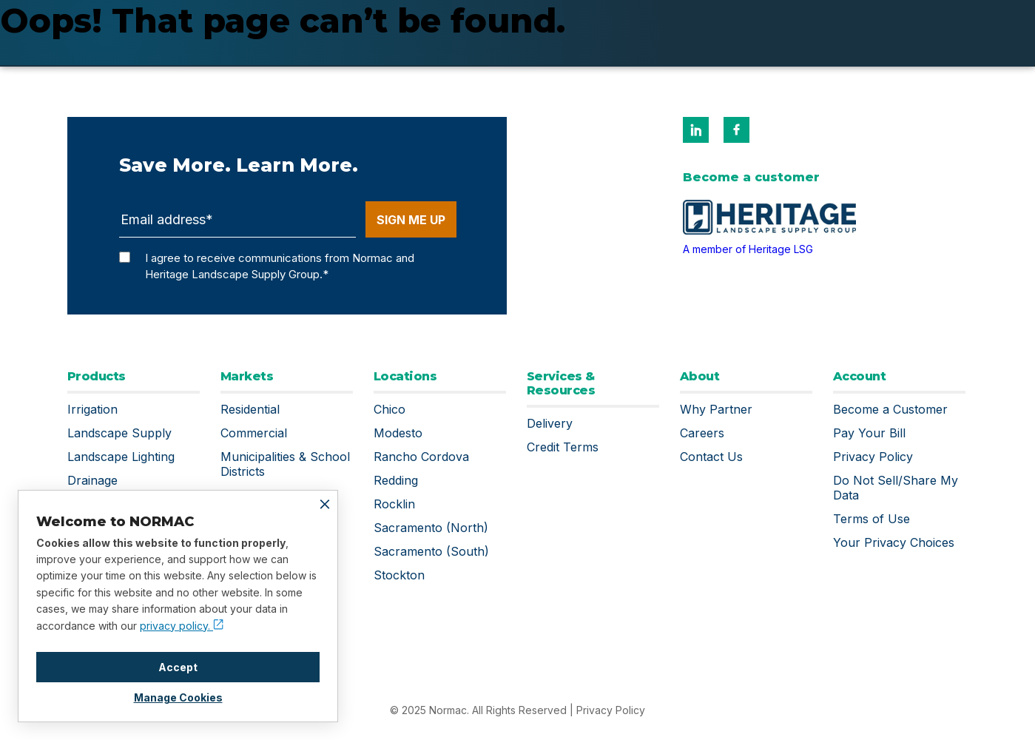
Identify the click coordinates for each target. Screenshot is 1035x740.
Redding (396, 480)
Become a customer (751, 177)
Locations (405, 376)
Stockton (399, 575)
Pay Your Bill (869, 433)
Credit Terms (563, 447)
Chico (389, 409)
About (700, 376)
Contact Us (711, 456)
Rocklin (394, 504)
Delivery (550, 423)
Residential (250, 409)
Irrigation (92, 409)
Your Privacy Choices (893, 542)
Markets (247, 376)
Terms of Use (871, 518)
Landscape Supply (119, 433)
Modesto (398, 433)
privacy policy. (181, 625)
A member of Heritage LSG (748, 249)
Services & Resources (561, 383)
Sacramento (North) (431, 527)
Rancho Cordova (421, 456)
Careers (702, 433)
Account (859, 376)
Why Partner (716, 409)
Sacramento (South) (431, 551)
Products (96, 376)
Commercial (253, 433)
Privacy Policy (873, 456)
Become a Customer (890, 409)
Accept (178, 667)
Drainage (92, 480)
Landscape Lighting (121, 456)
